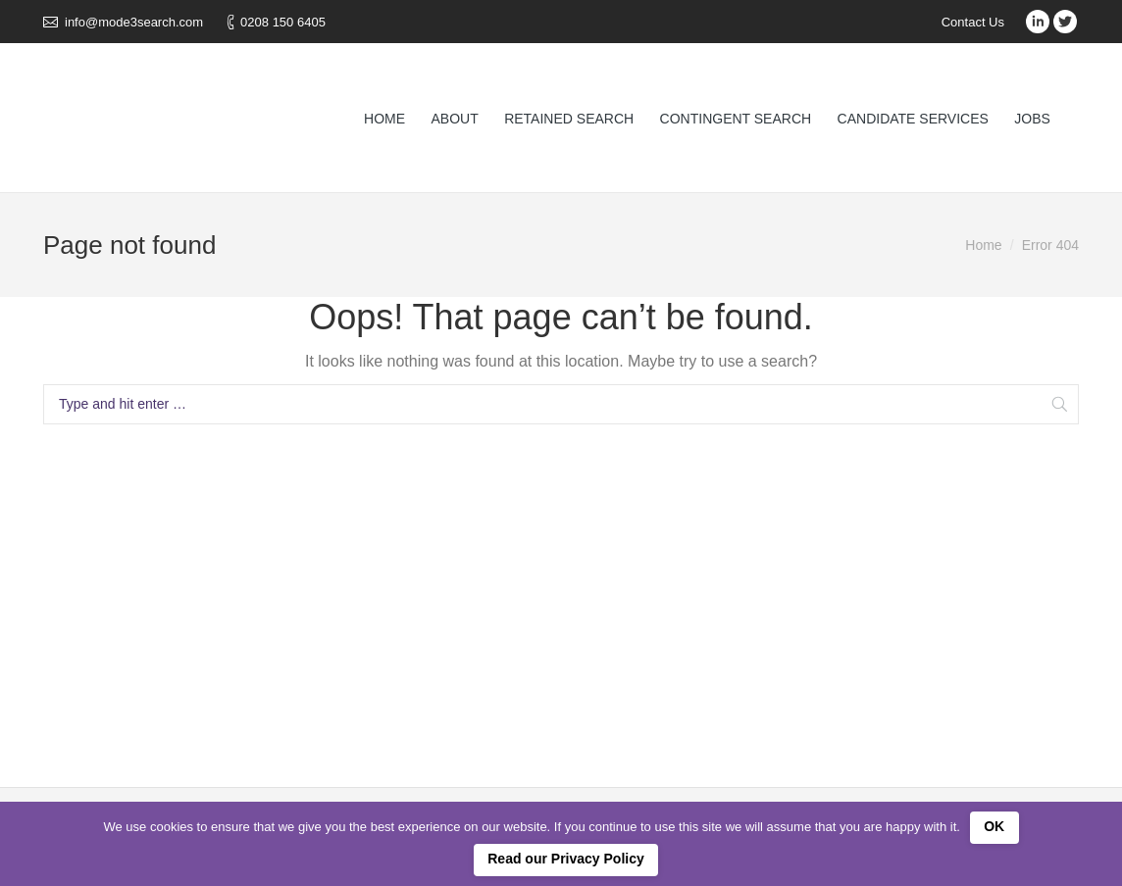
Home (983, 245)
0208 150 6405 (283, 22)
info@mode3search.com (134, 22)
